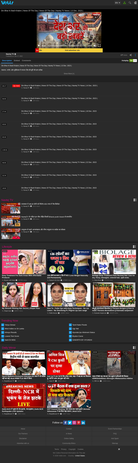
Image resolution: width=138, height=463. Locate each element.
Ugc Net (75, 329)
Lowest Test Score (12, 336)
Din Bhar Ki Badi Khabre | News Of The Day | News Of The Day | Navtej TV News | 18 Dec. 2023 (58, 111)
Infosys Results (11, 332)
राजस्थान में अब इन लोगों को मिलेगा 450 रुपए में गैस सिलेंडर (40, 204)
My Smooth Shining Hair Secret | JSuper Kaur (21, 308)
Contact (69, 429)
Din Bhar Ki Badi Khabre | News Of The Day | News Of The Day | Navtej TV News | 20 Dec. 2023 (58, 137)
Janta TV (52, 381)
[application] (69, 30)
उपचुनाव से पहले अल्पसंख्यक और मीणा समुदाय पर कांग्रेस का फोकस (43, 230)
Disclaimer (23, 438)
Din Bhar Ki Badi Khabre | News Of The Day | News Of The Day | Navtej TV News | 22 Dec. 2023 (58, 162)
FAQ (115, 434)
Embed (17, 60)
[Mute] (95, 45)
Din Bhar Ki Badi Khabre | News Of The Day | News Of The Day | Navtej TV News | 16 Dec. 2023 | (59, 98)
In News (69, 434)
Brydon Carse (77, 336)
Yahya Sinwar (10, 325)
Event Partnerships (115, 429)
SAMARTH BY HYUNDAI (82, 340)
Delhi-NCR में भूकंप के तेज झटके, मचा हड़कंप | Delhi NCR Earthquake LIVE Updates (22, 410)
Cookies (80, 449)
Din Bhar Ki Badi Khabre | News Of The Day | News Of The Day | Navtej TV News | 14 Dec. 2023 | (59, 86)
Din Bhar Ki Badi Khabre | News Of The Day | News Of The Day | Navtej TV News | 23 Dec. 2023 (58, 175)
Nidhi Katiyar (53, 313)
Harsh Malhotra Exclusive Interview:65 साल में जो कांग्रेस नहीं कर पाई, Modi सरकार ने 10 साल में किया (23, 377)
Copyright (72, 449)
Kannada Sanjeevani (100, 313)
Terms (57, 449)
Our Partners (23, 434)
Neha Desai (97, 280)
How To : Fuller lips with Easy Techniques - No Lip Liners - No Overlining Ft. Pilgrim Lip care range (68, 309)
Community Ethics (68, 443)
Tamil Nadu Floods (79, 325)
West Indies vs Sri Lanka (14, 329)
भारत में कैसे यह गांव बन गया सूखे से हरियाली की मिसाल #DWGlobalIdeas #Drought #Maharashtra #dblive (112, 377)
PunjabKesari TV (9, 381)
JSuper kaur (7, 311)
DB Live (96, 381)
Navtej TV (10, 54)
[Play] (38, 45)
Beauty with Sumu (9, 280)
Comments (26, 60)
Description (7, 60)
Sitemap (115, 443)
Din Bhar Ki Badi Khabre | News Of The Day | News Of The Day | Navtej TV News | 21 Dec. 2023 (58, 149)
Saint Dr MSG (10, 340)
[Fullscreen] (99, 45)
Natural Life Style (54, 280)
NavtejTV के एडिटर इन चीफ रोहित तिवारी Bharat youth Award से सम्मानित (46, 217)
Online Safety (69, 438)
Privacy (63, 449)
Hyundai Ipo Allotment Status (83, 332)
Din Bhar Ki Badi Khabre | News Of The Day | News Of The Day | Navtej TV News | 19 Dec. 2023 (58, 124)
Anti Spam (115, 438)
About (23, 429)
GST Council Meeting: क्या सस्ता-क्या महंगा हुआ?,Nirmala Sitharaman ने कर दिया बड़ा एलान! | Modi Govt (68, 410)
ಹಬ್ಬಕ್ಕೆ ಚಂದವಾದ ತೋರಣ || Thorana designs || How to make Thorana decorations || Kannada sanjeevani (113, 309)
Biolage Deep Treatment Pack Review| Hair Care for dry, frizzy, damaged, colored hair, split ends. (113, 276)
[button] (69, 30)
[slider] (67, 45)
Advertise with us (23, 443)
